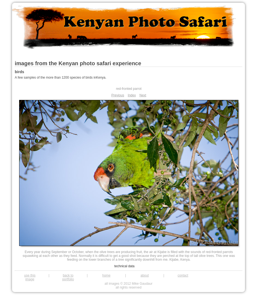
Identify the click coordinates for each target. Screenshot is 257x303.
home (106, 275)
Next (142, 95)
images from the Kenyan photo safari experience (78, 63)
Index (132, 95)
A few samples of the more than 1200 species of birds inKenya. (60, 77)
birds (19, 72)
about (145, 275)
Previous (117, 95)
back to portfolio (68, 277)
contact (183, 275)
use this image (29, 277)
